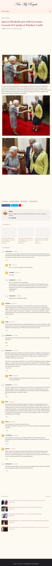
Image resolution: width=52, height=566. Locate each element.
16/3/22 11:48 (13, 303)
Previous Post (5, 496)
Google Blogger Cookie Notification (31, 563)
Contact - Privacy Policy (18, 563)
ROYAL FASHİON (33, 201)
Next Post (48, 496)
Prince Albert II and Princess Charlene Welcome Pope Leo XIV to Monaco (27, 500)
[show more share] (23, 205)
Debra (6, 322)
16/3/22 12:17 (17, 272)
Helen (11, 211)
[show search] (50, 11)
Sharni (7, 421)
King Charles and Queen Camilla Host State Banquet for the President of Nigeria (29, 527)
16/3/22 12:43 (15, 335)
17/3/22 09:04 (15, 435)
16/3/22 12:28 (11, 321)
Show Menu (6, 11)
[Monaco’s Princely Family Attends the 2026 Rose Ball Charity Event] (4, 509)
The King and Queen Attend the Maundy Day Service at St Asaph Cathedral (25, 240)
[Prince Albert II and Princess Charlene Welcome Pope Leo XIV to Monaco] (4, 502)
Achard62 (7, 303)
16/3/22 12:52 (18, 280)
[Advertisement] (26, 42)
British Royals (7, 18)
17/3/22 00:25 (18, 295)
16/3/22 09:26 (15, 251)
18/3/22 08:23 (15, 463)
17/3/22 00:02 (11, 401)
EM (10, 265)
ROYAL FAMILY (24, 201)
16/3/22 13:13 (15, 350)
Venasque (11, 272)
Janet (6, 401)
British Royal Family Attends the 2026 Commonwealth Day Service (25, 514)
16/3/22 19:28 (15, 384)
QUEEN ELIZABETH (14, 201)
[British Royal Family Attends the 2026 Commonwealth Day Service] (4, 515)
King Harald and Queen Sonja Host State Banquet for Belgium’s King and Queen (29, 520)
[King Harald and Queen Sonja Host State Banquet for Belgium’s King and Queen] (4, 522)
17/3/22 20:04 (12, 448)
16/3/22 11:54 (14, 264)
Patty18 (7, 448)
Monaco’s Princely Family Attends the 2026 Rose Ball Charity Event (25, 507)
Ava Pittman (8, 435)
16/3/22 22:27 (15, 375)
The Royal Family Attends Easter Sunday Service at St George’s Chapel (8, 240)
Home (2, 18)
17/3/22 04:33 (12, 421)
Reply (7, 259)
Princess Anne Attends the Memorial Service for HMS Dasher (41, 240)
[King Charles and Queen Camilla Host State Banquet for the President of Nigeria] (4, 529)
